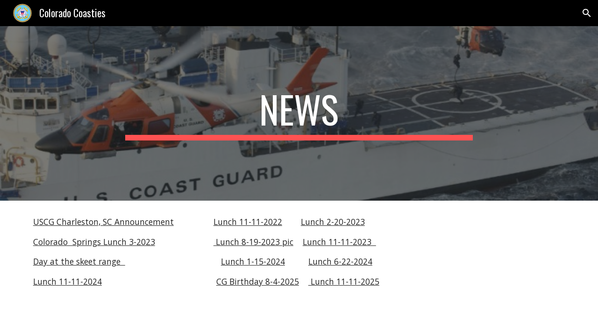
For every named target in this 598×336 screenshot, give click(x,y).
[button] (587, 13)
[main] (299, 113)
